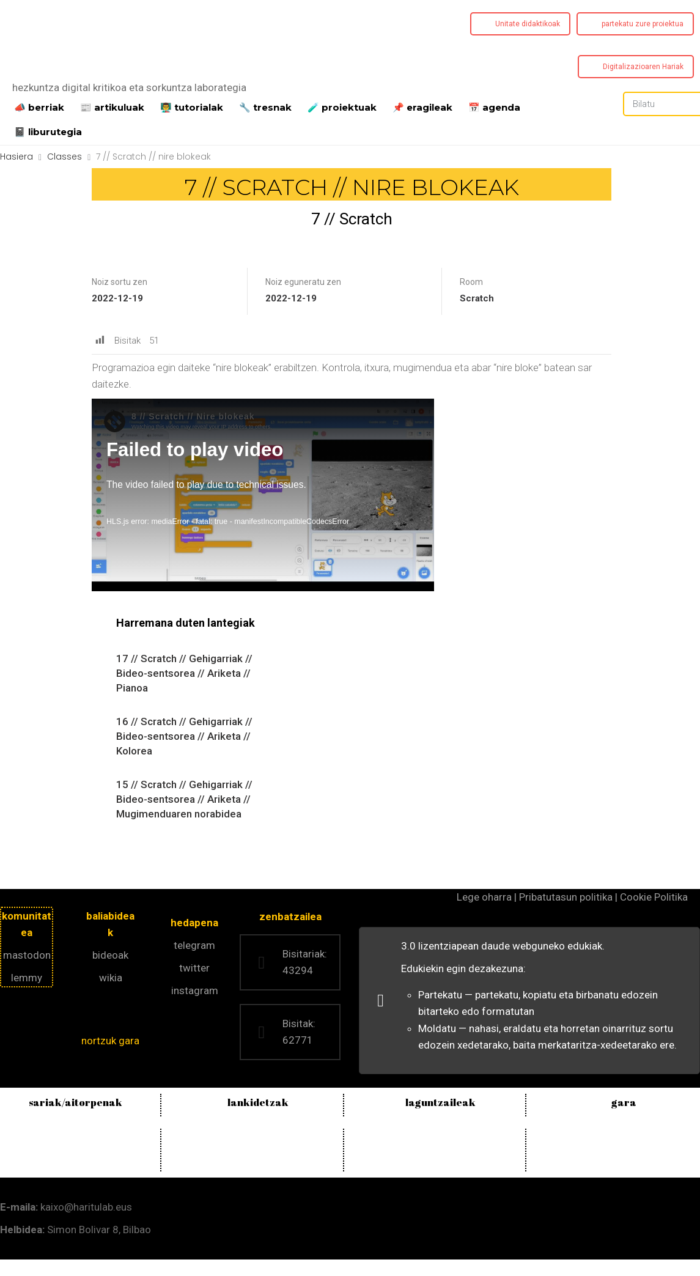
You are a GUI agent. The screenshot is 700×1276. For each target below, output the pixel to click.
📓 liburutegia (48, 131)
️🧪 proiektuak (342, 106)
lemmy (26, 978)
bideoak (110, 955)
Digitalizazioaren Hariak (643, 66)
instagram (194, 990)
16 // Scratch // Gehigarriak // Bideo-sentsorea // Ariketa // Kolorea (184, 736)
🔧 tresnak (265, 106)
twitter (194, 968)
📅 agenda (494, 106)
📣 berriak (39, 106)
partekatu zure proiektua (642, 24)
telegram (194, 945)
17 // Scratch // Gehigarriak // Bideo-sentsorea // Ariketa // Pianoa (184, 673)
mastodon (27, 955)
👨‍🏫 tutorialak (191, 106)
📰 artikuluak (112, 106)
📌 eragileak (422, 106)
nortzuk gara (110, 1040)
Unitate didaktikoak (527, 24)
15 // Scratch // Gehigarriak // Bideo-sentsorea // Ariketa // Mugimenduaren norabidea (184, 799)
